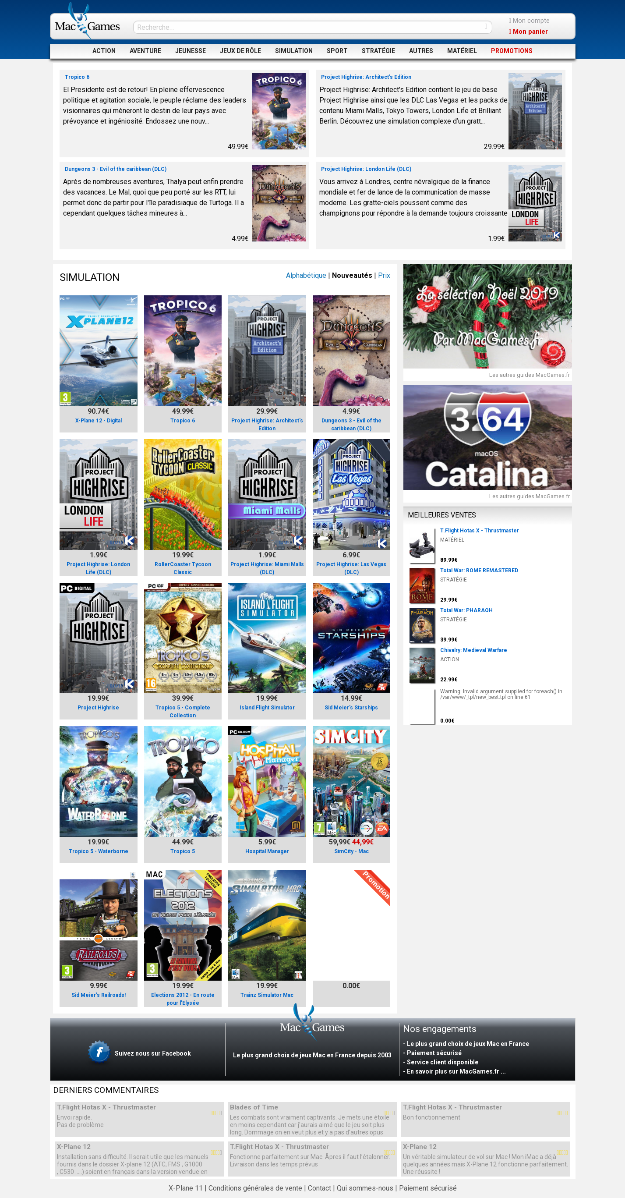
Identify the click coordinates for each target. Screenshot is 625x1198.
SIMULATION (294, 51)
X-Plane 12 (74, 1147)
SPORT (337, 51)
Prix (384, 275)
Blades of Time (254, 1107)
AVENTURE (145, 51)
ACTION (104, 51)
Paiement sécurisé (428, 1188)
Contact (319, 1188)
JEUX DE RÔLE (240, 51)
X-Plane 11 (186, 1188)
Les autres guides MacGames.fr (529, 375)
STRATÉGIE (378, 51)
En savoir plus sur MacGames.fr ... (456, 1071)
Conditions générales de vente (255, 1188)
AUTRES (421, 51)
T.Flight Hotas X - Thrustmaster (106, 1107)
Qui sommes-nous (365, 1188)
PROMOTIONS (512, 51)
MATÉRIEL (462, 51)
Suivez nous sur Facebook (138, 1053)
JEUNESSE (190, 51)
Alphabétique (306, 275)
